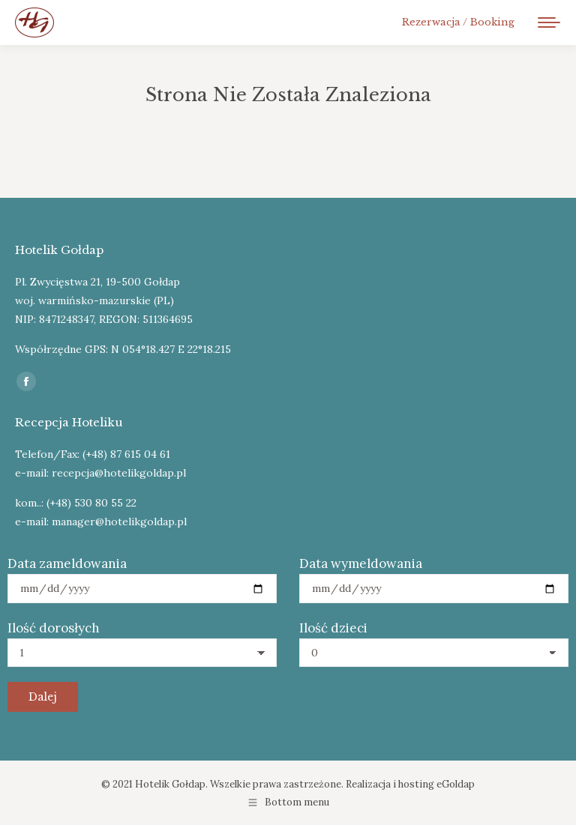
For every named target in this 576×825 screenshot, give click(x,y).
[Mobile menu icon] (549, 22)
